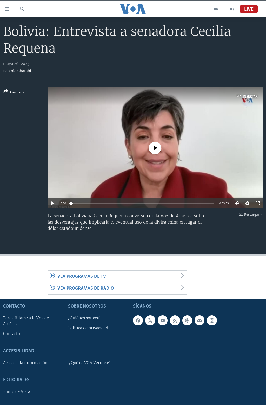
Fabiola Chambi (17, 71)
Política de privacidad (88, 328)
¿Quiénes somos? (84, 318)
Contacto (11, 333)
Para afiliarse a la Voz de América (26, 321)
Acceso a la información (25, 363)
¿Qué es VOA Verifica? (89, 363)
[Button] (14, 92)
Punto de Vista (16, 391)
